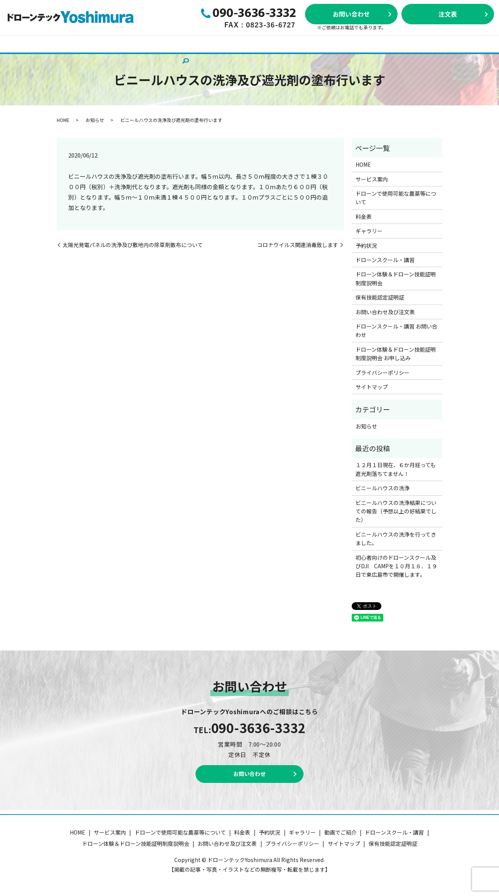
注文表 (447, 14)
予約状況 (233, 43)
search (194, 56)
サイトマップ (372, 387)
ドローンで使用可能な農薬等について (133, 43)
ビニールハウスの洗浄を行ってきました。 (396, 538)
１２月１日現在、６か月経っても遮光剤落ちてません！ (396, 469)
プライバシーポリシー (383, 372)
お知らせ (95, 120)
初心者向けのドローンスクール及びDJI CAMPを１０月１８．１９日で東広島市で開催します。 (396, 566)
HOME (21, 43)
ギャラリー (270, 43)
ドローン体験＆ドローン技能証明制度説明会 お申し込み (396, 354)
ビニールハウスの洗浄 (383, 488)
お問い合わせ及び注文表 (151, 55)
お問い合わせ (351, 14)
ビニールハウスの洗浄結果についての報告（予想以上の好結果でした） (396, 511)
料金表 (201, 43)
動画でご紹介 (30, 55)
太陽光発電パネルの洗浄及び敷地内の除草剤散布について (132, 245)
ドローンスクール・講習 (326, 43)
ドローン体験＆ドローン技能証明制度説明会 (424, 43)
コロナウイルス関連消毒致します (297, 245)
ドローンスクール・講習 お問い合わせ (396, 330)
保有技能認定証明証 (83, 55)
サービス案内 (57, 43)
